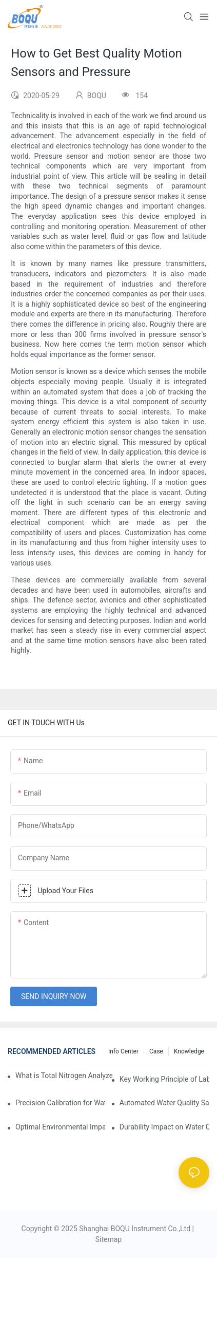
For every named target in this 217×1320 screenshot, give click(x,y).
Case (156, 1051)
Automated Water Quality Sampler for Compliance (164, 1103)
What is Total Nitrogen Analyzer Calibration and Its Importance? (63, 1075)
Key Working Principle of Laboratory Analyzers (164, 1079)
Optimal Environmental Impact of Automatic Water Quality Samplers (60, 1127)
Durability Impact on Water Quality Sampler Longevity (164, 1127)
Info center (123, 1051)
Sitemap (108, 1239)
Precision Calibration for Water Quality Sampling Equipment (60, 1103)
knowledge (189, 1051)
